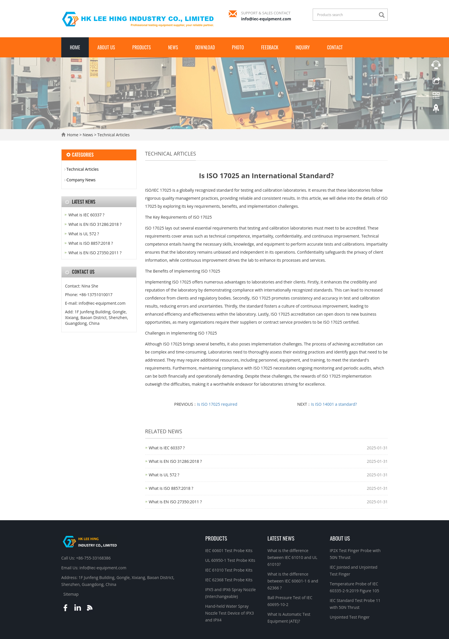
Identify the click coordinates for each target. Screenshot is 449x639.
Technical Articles (112, 134)
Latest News (280, 538)
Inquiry (303, 47)
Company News (81, 179)
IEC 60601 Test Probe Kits (229, 550)
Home (75, 47)
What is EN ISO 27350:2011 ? (175, 501)
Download (205, 47)
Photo (238, 47)
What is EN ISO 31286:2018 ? (175, 461)
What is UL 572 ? (164, 474)
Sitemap (70, 594)
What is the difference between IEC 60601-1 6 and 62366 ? (292, 581)
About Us (106, 47)
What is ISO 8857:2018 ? (171, 488)
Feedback (269, 47)
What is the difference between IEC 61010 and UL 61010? (292, 557)
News (173, 47)
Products (141, 47)
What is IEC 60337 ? (167, 447)
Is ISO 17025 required (217, 404)
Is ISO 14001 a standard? (334, 404)
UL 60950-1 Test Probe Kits (230, 560)
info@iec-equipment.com (266, 19)
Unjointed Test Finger (350, 617)
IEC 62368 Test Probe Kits (229, 579)
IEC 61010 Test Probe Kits (229, 570)
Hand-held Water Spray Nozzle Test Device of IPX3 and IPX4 (229, 613)
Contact (335, 47)
